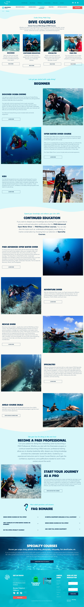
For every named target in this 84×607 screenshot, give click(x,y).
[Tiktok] (77, 3)
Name (70, 581)
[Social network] (73, 3)
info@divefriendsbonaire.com (19, 581)
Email (69, 587)
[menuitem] (24, 2)
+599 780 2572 (16, 579)
